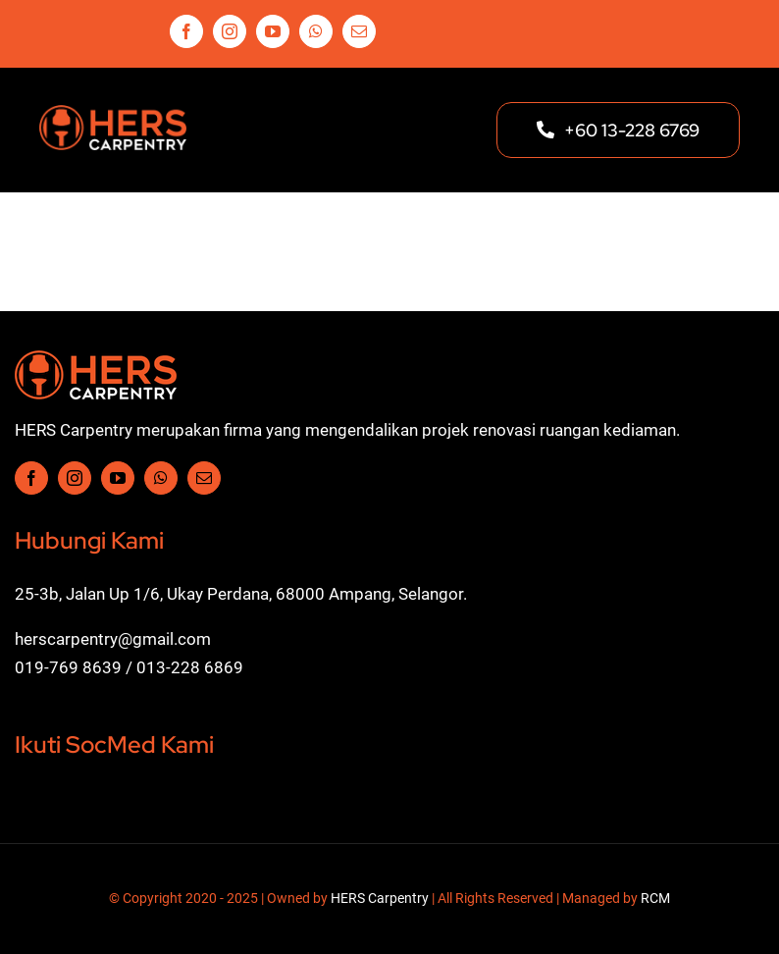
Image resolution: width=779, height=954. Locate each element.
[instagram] (229, 31)
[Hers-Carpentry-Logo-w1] (96, 358)
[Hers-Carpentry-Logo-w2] (112, 113)
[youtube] (272, 31)
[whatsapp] (316, 31)
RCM (655, 898)
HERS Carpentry (380, 898)
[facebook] (186, 31)
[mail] (359, 31)
